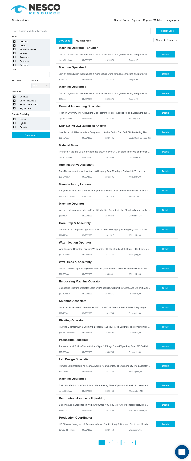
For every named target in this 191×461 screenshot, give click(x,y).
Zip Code (16, 80)
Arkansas (24, 57)
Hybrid (23, 123)
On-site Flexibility (20, 114)
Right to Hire (25, 108)
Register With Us (152, 20)
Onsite (23, 119)
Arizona (23, 53)
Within (34, 80)
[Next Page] (132, 442)
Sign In (136, 20)
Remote (23, 127)
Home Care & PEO (28, 104)
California (24, 61)
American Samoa (28, 49)
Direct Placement (28, 101)
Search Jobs (121, 20)
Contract (24, 97)
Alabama (24, 41)
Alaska (23, 45)
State (14, 36)
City (14, 69)
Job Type (16, 91)
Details (165, 54)
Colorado (24, 65)
